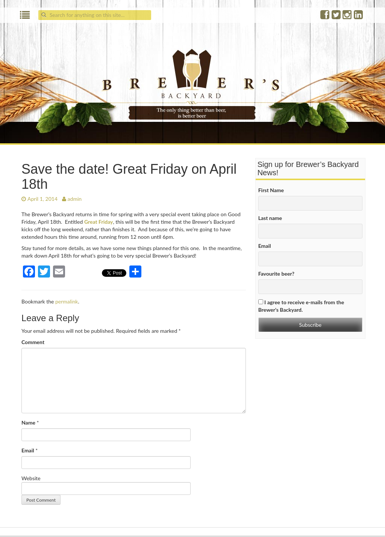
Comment (32, 342)
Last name (270, 218)
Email (27, 450)
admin (75, 199)
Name (28, 422)
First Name (271, 190)
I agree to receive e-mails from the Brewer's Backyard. (301, 306)
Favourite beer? (276, 273)
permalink (66, 301)
